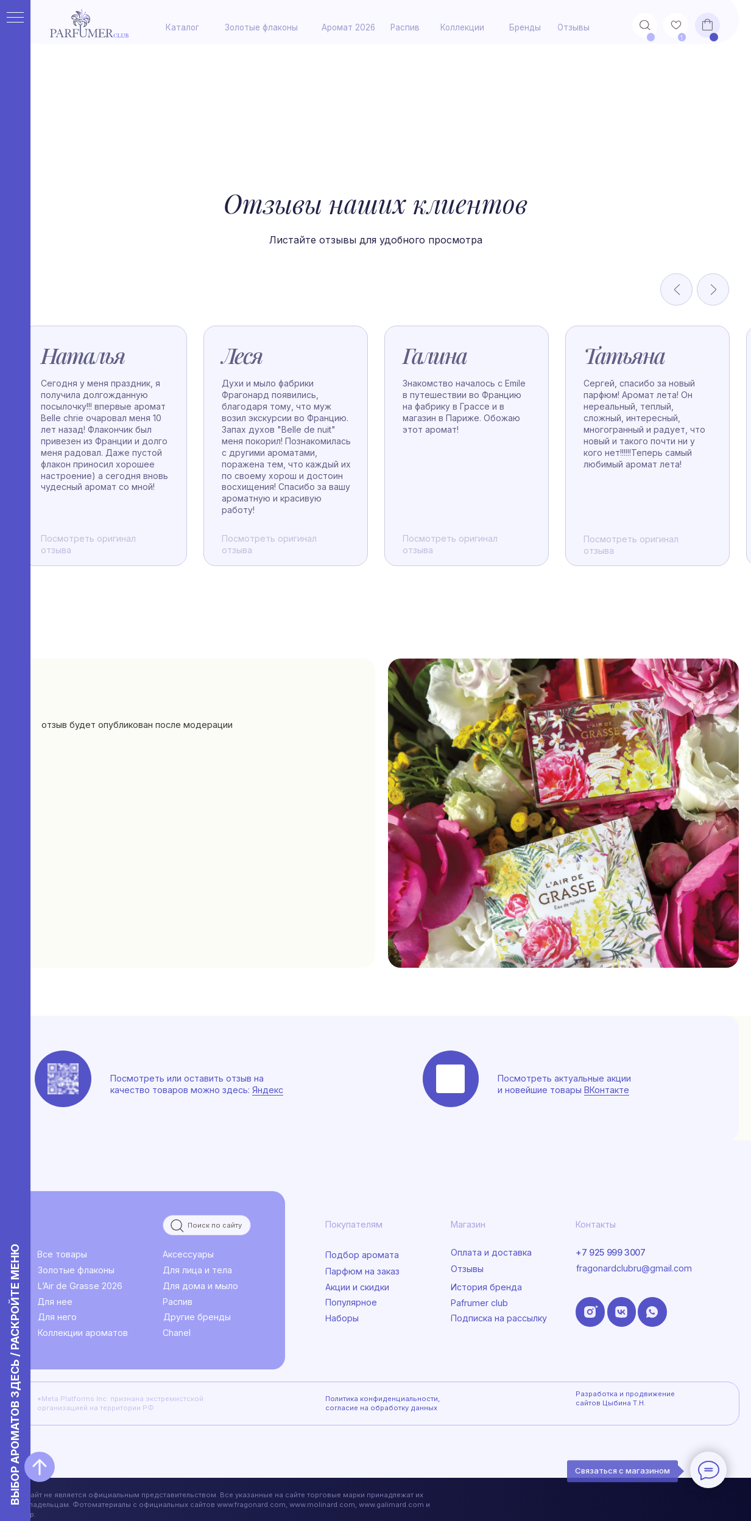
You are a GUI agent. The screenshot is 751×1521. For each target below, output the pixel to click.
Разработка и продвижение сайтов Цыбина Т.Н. (625, 1398)
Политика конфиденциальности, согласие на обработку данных (382, 1403)
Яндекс (267, 1090)
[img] (563, 813)
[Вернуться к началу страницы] (39, 1467)
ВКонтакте (606, 1090)
